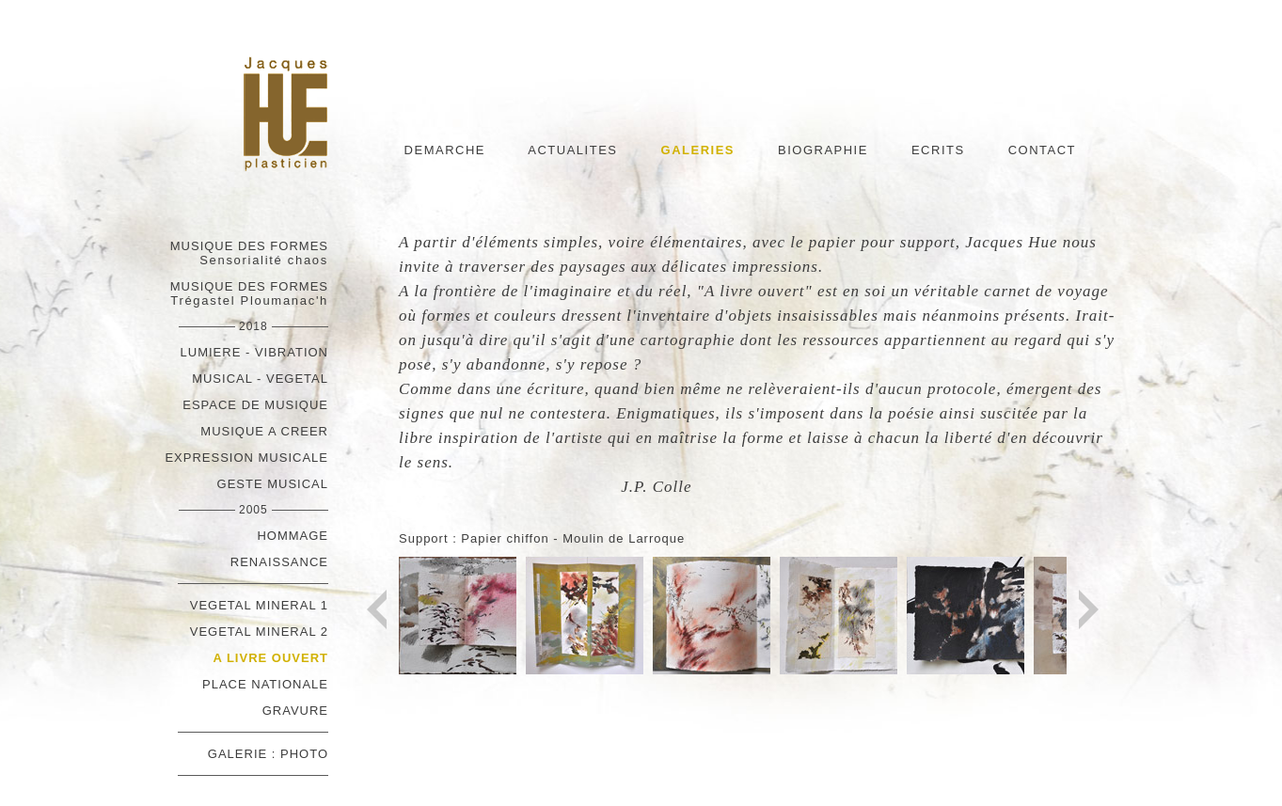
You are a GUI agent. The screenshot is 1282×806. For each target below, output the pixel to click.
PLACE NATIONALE (265, 684)
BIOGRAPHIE (823, 150)
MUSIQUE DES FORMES (249, 253)
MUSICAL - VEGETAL (260, 378)
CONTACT (1042, 150)
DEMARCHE (444, 150)
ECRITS (938, 150)
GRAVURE (295, 710)
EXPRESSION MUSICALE (246, 457)
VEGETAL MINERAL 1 (259, 605)
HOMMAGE (292, 536)
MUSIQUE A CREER (264, 431)
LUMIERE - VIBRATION (254, 352)
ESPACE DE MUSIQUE (255, 405)
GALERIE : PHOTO (268, 754)
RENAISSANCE (279, 562)
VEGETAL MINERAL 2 (259, 631)
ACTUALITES (572, 150)
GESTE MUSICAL (272, 484)
